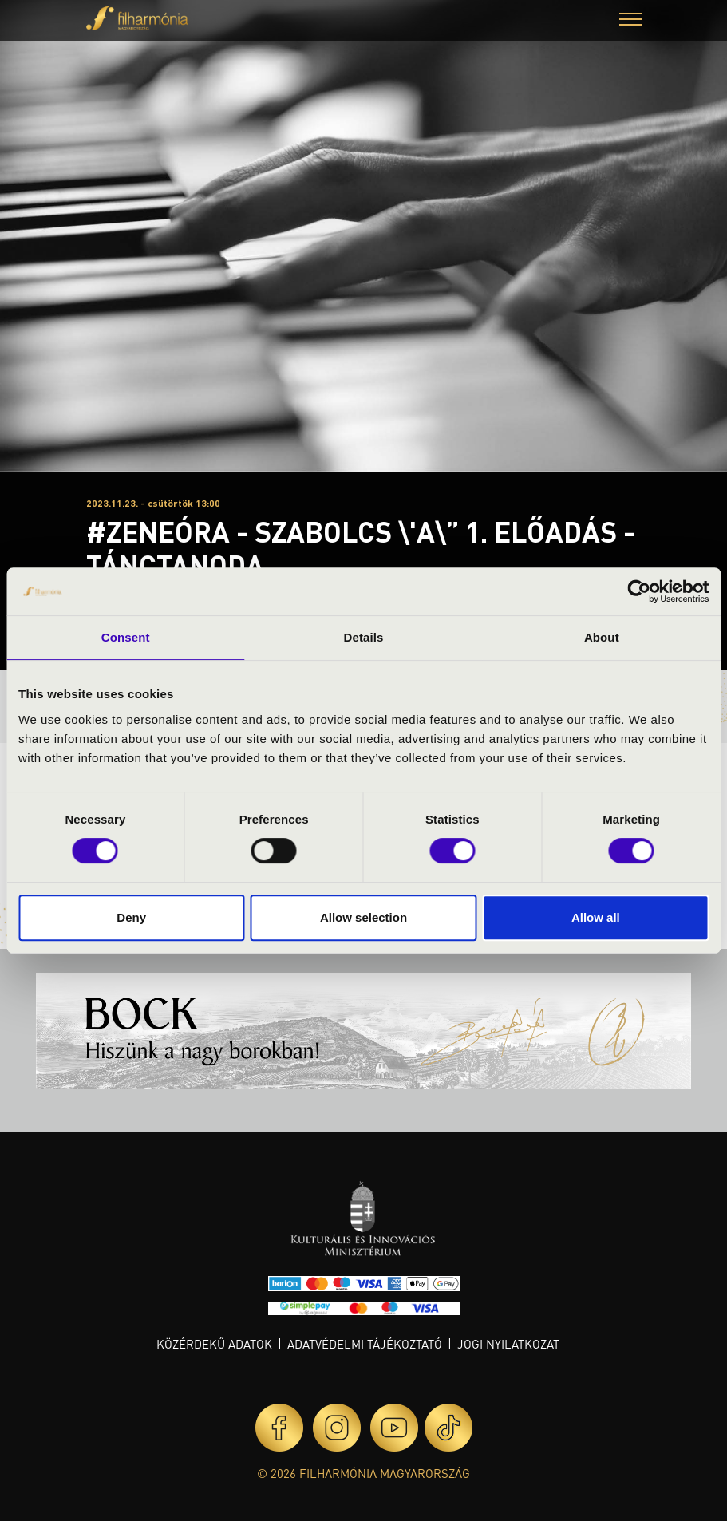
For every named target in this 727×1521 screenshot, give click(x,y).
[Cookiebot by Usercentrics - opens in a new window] (639, 591)
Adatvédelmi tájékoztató (364, 1344)
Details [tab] (364, 637)
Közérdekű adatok (214, 1344)
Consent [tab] (125, 637)
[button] (630, 21)
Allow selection (363, 917)
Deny (131, 917)
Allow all (595, 917)
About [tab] (601, 637)
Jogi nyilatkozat (508, 1344)
